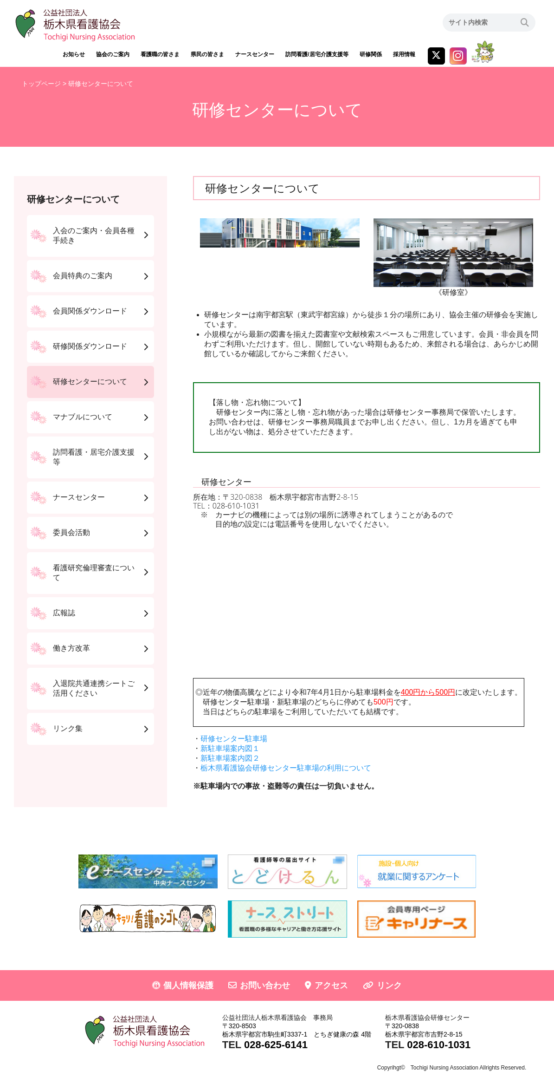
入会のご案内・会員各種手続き (94, 235)
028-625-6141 (276, 1044)
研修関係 (371, 54)
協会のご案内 (112, 54)
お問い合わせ (265, 985)
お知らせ (74, 54)
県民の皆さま (207, 54)
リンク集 (68, 728)
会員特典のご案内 (82, 276)
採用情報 (404, 54)
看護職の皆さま (160, 54)
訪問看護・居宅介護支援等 (94, 457)
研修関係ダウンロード (90, 346)
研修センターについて (90, 381)
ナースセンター (254, 54)
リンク (389, 985)
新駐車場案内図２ (230, 758)
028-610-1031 (236, 506)
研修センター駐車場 (233, 739)
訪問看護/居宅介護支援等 (316, 54)
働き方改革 (71, 648)
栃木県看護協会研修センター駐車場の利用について (285, 768)
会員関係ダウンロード (90, 311)
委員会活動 (71, 532)
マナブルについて (82, 417)
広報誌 (64, 613)
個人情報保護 (188, 985)
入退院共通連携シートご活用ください (94, 688)
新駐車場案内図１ (230, 748)
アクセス (331, 985)
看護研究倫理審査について (94, 572)
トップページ (41, 83)
